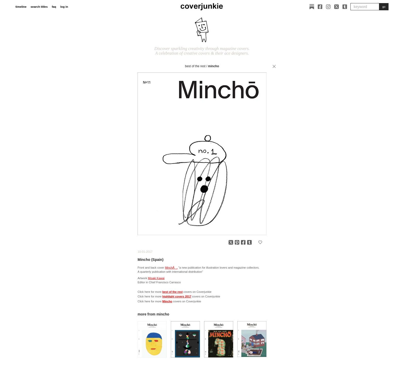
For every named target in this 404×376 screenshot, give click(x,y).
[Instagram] (328, 6)
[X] (336, 6)
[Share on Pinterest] (237, 242)
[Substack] (311, 6)
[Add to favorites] (260, 242)
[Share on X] (230, 242)
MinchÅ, (171, 267)
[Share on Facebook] (243, 242)
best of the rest (195, 66)
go (383, 6)
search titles (39, 6)
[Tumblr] (344, 6)
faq (54, 6)
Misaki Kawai (156, 278)
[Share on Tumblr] (249, 242)
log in (64, 6)
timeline (21, 6)
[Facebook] (320, 6)
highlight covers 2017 (176, 296)
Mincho (213, 66)
